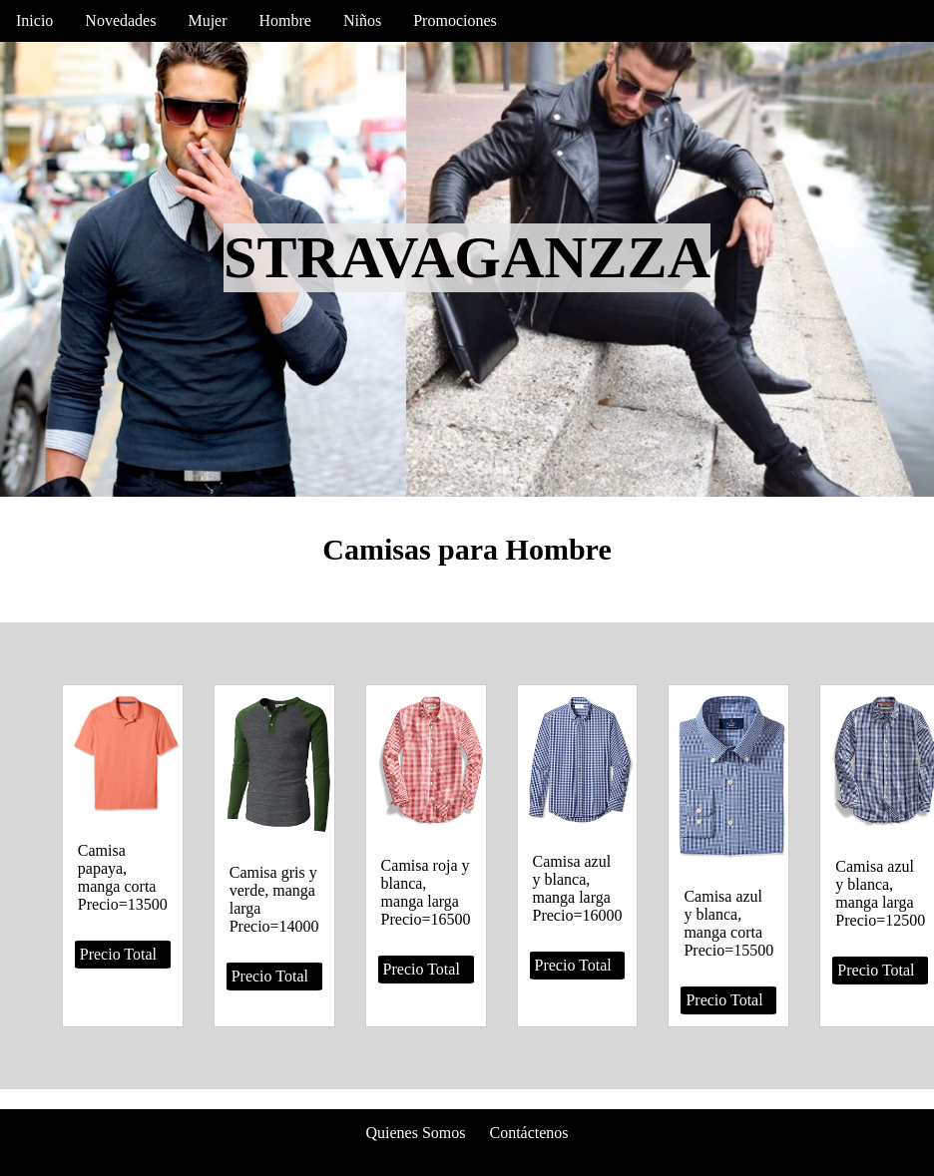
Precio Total (118, 954)
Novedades (120, 20)
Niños (362, 20)
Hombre (285, 20)
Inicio (34, 20)
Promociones (455, 20)
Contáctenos (528, 1132)
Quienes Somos (415, 1132)
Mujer (207, 20)
